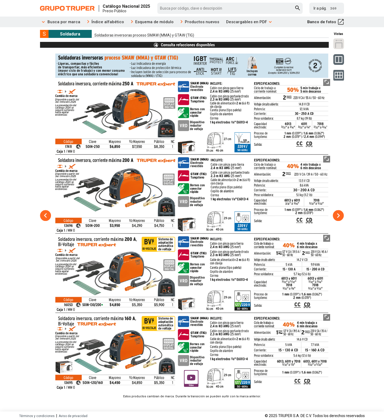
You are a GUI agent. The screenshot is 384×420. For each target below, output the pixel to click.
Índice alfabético (107, 21)
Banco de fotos (325, 22)
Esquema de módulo (154, 21)
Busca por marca (60, 21)
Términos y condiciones (37, 416)
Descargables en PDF (249, 21)
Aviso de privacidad (73, 416)
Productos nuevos (202, 21)
